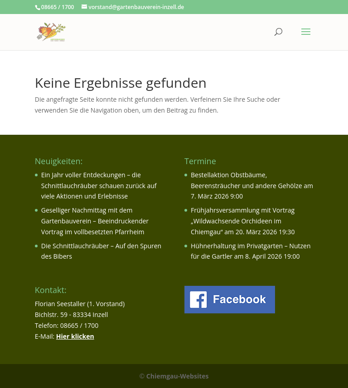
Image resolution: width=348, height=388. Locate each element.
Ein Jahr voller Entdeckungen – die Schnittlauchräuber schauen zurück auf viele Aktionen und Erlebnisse (99, 185)
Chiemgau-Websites (177, 376)
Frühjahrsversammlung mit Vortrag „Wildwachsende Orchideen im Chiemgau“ (243, 221)
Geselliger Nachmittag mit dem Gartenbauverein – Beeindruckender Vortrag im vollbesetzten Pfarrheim (95, 221)
